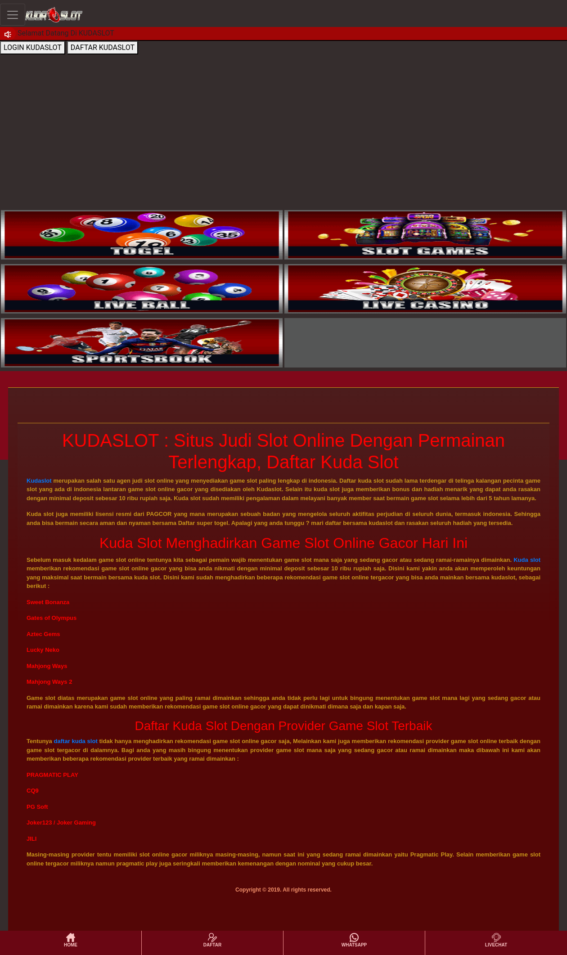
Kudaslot (39, 480)
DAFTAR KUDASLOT (103, 47)
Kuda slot (526, 559)
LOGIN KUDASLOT (33, 47)
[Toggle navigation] (12, 15)
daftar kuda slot (76, 741)
